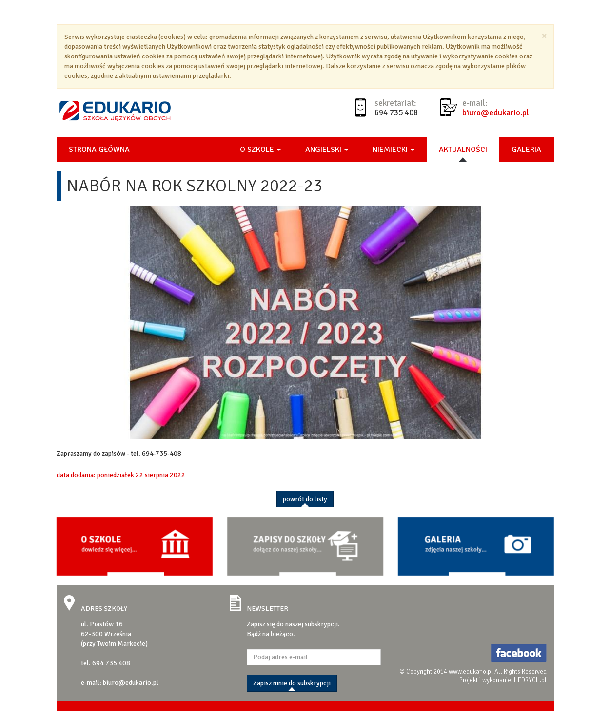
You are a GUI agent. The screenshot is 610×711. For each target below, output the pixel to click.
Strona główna (99, 149)
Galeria (526, 149)
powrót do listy (305, 499)
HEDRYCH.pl (530, 680)
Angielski (326, 149)
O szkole (260, 149)
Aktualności (463, 149)
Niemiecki (393, 149)
